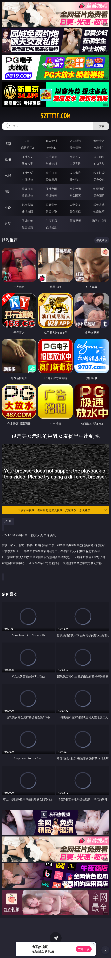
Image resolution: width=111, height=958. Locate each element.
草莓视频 (75, 220)
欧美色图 (75, 189)
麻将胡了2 (27, 147)
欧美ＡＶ (75, 157)
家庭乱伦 (51, 205)
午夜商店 (51, 220)
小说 (8, 207)
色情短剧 (51, 227)
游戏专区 (99, 141)
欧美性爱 (99, 173)
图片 (8, 191)
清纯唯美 (51, 195)
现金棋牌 (75, 147)
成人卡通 (75, 173)
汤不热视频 (99, 220)
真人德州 (51, 141)
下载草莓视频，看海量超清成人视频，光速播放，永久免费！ (62, 510)
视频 (8, 159)
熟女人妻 (27, 163)
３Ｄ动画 (99, 157)
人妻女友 (75, 205)
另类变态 (99, 179)
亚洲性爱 (27, 173)
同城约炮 (27, 220)
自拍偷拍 (51, 157)
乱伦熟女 (75, 179)
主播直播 (75, 163)
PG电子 (27, 141)
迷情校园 (27, 211)
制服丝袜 (27, 179)
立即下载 (83, 949)
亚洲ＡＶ (27, 157)
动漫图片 (99, 189)
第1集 (8, 521)
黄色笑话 (75, 211)
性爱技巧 (99, 211)
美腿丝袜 (27, 195)
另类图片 (99, 195)
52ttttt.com (55, 116)
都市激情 (27, 205)
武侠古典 (99, 205)
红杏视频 (27, 227)
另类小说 (51, 211)
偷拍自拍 (51, 173)
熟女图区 (75, 195)
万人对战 (75, 141)
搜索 (101, 126)
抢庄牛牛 (99, 147)
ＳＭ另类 (99, 163)
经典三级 (51, 179)
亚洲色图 (51, 189)
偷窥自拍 (27, 189)
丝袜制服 (51, 163)
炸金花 (51, 147)
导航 (8, 223)
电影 (8, 175)
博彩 (8, 143)
